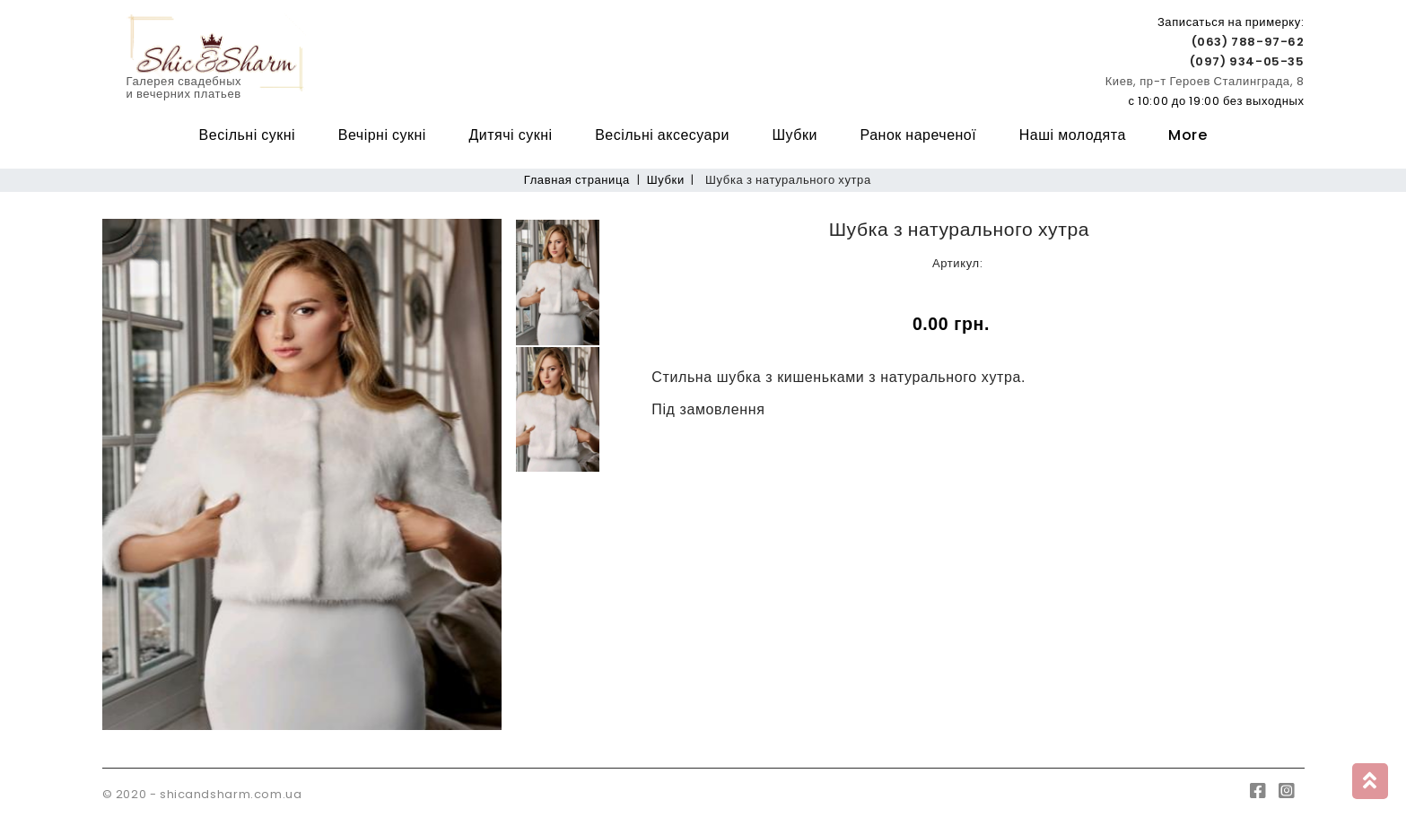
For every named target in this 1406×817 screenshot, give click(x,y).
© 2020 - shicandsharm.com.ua (202, 794)
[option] (302, 474)
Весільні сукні (247, 135)
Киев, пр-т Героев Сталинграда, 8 (1205, 81)
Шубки (794, 135)
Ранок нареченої (918, 135)
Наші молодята (1072, 135)
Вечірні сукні (382, 135)
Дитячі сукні (510, 135)
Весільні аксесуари (662, 135)
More (1187, 135)
